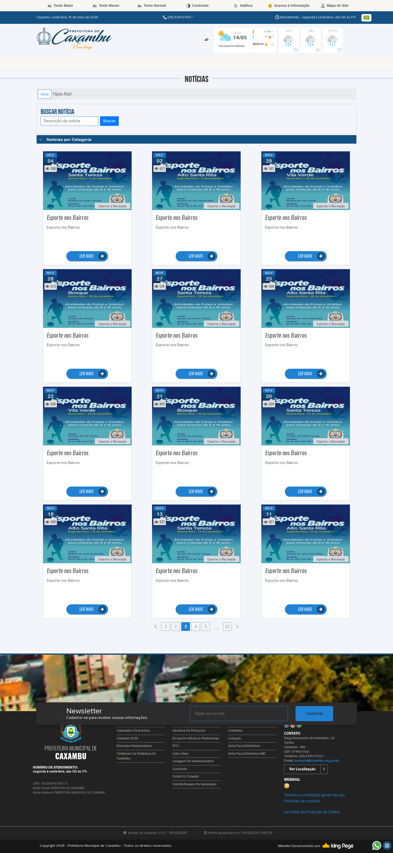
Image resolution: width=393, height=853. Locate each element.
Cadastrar (314, 713)
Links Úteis (180, 753)
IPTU (175, 746)
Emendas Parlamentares (134, 746)
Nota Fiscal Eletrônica (244, 746)
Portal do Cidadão (185, 776)
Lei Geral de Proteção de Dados (312, 812)
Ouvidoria (179, 769)
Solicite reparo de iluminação (194, 784)
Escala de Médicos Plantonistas (195, 738)
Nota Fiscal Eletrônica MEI (246, 753)
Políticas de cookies (302, 801)
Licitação (234, 738)
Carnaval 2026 (127, 738)
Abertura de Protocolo (188, 730)
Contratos (235, 730)
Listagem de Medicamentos (193, 761)
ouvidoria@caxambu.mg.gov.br (316, 761)
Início (45, 94)
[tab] (206, 39)
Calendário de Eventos (133, 730)
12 (227, 626)
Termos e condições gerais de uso (314, 795)
